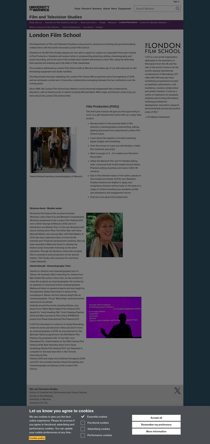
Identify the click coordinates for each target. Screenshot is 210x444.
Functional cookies (95, 423)
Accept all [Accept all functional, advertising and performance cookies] (156, 417)
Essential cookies (94, 416)
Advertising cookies (95, 429)
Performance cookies (96, 435)
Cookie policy (37, 438)
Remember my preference (156, 424)
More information (156, 431)
